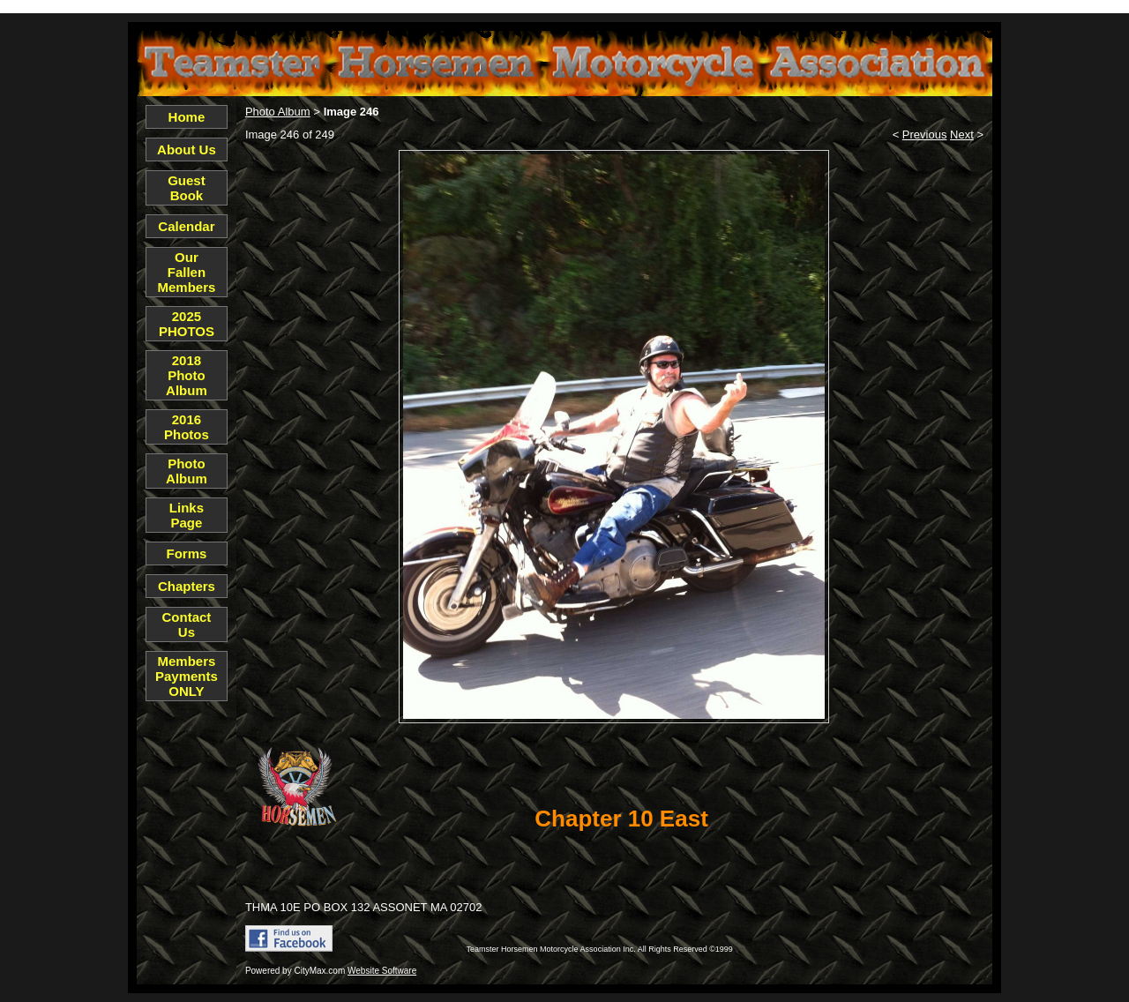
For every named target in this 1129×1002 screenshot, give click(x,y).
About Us (186, 149)
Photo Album (186, 471)
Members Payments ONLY (186, 676)
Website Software (382, 971)
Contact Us (187, 624)
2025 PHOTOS (186, 324)
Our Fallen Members (187, 272)
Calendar (186, 226)
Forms (187, 553)
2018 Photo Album (186, 375)
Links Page (186, 515)
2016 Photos (186, 427)
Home (187, 116)
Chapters (186, 586)
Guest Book (187, 188)
